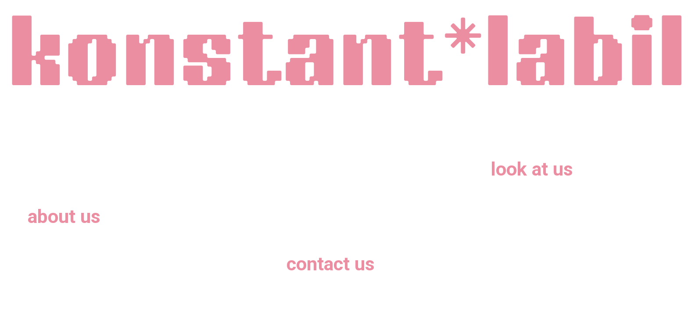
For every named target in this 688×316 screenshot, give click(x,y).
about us (64, 216)
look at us (532, 169)
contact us (331, 264)
